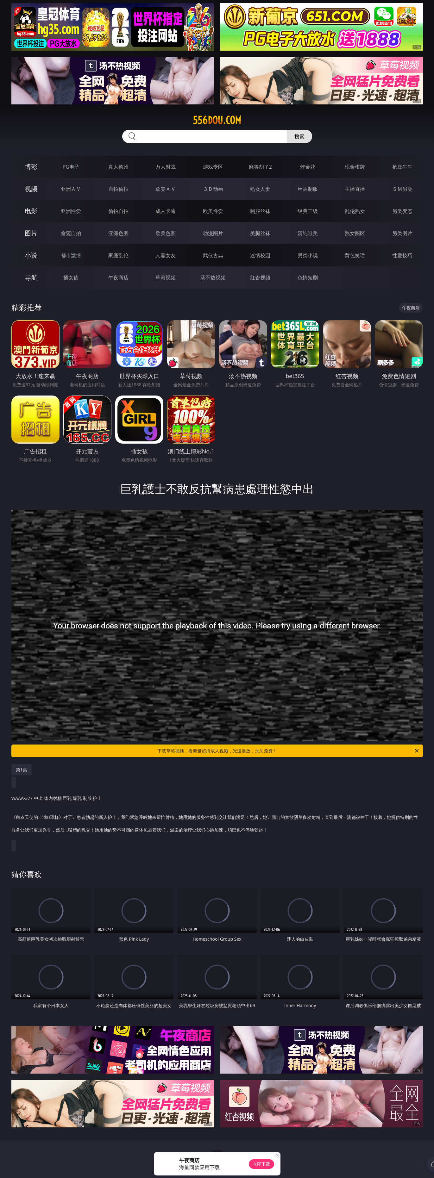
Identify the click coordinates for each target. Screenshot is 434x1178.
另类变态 (402, 211)
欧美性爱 (213, 211)
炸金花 (307, 166)
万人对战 (165, 166)
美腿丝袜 (260, 233)
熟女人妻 (260, 188)
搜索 (299, 136)
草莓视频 (165, 277)
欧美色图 (165, 233)
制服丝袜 (260, 211)
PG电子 (71, 166)
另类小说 (308, 255)
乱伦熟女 (355, 211)
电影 (31, 211)
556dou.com (217, 120)
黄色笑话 (355, 255)
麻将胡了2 (260, 166)
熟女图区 (355, 233)
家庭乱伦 (118, 255)
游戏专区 (213, 166)
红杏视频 (260, 277)
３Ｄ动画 (213, 188)
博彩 (31, 166)
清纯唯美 (308, 233)
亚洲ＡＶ (71, 188)
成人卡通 (165, 211)
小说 (31, 255)
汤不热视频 (213, 277)
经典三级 (308, 211)
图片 (31, 233)
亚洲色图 (118, 233)
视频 (31, 188)
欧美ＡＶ (165, 188)
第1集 (21, 770)
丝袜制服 (308, 188)
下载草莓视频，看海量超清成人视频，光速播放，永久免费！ (288, 751)
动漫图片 (213, 233)
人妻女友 (165, 255)
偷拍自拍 (118, 211)
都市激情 (71, 255)
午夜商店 (118, 277)
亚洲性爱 (71, 211)
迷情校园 (260, 255)
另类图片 (402, 233)
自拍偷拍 (118, 188)
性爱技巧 (402, 255)
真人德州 (118, 166)
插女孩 (71, 277)
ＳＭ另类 (402, 188)
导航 (31, 277)
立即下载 (261, 1164)
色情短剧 (308, 277)
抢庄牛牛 (402, 166)
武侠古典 (213, 255)
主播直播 (355, 188)
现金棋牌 (355, 166)
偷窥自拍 (71, 233)
